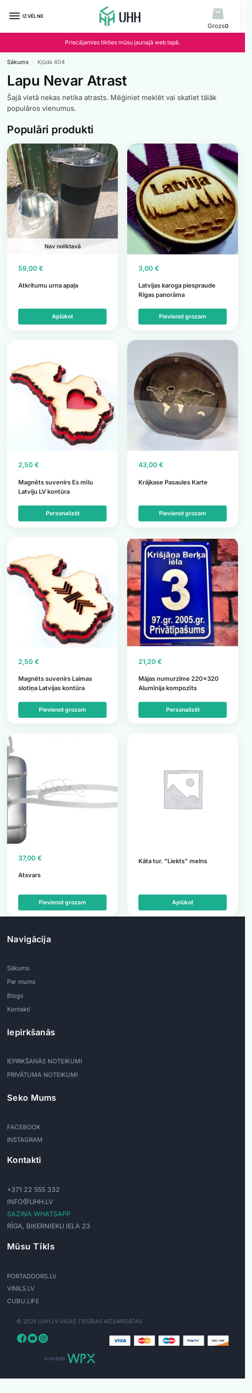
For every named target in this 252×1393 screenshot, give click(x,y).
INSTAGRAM (25, 1139)
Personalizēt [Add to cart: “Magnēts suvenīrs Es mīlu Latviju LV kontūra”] (62, 513)
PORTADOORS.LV (32, 1276)
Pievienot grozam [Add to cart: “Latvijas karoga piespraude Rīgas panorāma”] (182, 316)
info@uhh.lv (30, 1201)
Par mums (21, 981)
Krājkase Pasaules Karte (173, 482)
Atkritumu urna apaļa (48, 285)
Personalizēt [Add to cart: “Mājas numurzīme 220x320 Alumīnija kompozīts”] (183, 709)
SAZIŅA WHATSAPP (39, 1214)
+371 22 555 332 (33, 1189)
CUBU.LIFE (23, 1301)
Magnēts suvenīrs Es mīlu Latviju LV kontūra (55, 486)
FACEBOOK (24, 1127)
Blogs (15, 995)
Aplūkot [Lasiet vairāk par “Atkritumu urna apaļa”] (62, 316)
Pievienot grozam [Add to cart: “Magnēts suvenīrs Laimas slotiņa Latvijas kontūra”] (62, 709)
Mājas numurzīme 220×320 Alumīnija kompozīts (178, 683)
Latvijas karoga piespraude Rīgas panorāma (177, 289)
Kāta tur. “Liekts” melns (172, 861)
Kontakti (18, 1009)
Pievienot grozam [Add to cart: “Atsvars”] (62, 902)
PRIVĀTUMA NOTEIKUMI (42, 1074)
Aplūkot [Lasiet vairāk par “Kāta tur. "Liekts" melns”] (182, 902)
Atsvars (29, 875)
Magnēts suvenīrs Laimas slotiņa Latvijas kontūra (55, 683)
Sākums (18, 61)
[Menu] (23, 16)
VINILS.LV (21, 1288)
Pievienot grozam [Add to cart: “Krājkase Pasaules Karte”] (182, 513)
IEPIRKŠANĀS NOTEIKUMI (44, 1061)
